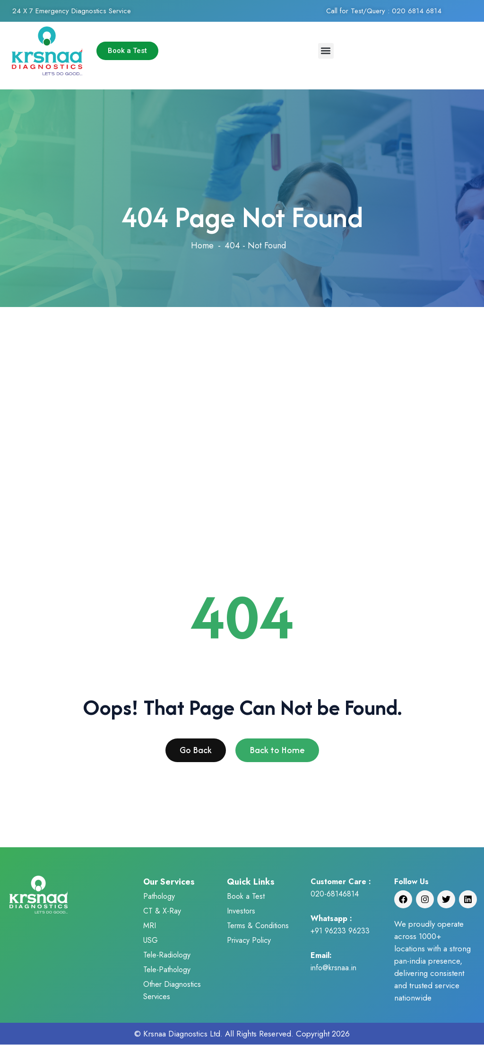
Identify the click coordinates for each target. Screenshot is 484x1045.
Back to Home (277, 753)
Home (202, 245)
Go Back (195, 753)
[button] (326, 51)
